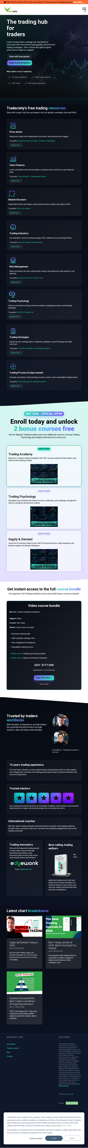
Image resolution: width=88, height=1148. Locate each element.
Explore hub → (16, 145)
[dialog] (44, 1128)
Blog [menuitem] (8, 1052)
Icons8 (70, 1094)
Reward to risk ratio (25, 278)
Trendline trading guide (47, 141)
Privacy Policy (67, 1126)
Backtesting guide (39, 382)
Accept (54, 1138)
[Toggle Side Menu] (84, 9)
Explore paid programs (19, 63)
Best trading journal (25, 382)
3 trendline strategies (25, 348)
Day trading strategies (42, 348)
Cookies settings (35, 1138)
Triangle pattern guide (38, 176)
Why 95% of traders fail (25, 312)
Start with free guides (19, 56)
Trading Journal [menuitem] (13, 1048)
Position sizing (38, 278)
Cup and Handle (23, 176)
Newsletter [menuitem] (11, 1044)
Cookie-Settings (72, 1103)
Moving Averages (24, 242)
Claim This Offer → (44, 678)
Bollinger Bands (37, 242)
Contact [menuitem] (10, 1056)
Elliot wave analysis (24, 208)
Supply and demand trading (28, 141)
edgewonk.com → (27, 869)
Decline (72, 1138)
